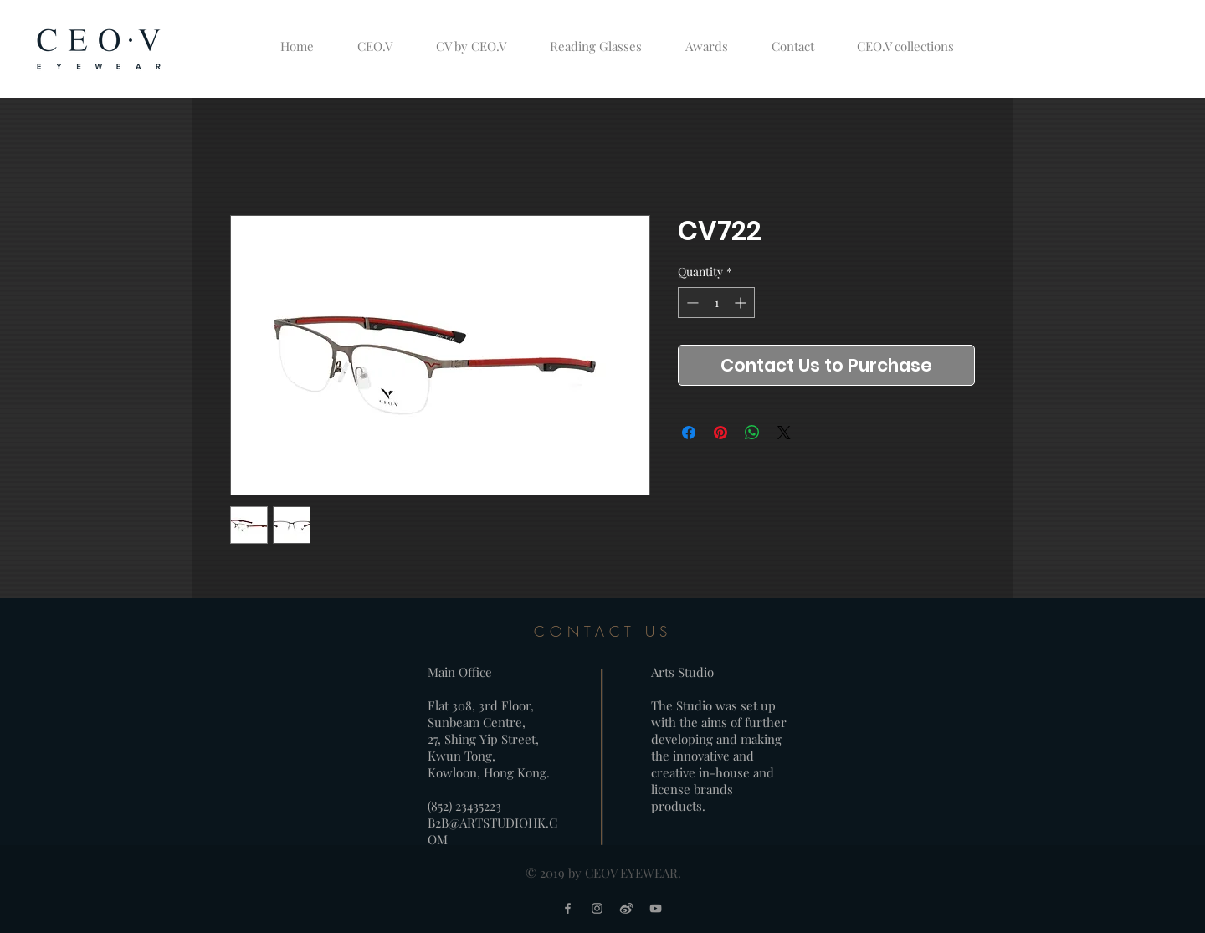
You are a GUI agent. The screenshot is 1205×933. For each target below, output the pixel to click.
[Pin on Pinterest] (720, 433)
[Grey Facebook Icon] (568, 908)
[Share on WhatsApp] (752, 433)
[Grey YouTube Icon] (656, 908)
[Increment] (741, 302)
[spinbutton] (716, 302)
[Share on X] (784, 433)
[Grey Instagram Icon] (597, 908)
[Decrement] (690, 302)
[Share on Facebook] (689, 433)
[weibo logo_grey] (626, 908)
